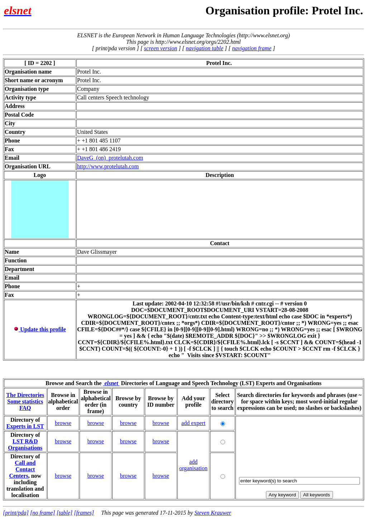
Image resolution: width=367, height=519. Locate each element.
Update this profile (40, 329)
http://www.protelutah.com (108, 166)
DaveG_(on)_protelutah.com (110, 158)
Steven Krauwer (212, 513)
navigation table (204, 48)
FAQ (25, 408)
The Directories (25, 395)
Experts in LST (25, 426)
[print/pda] (16, 513)
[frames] (84, 513)
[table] (64, 513)
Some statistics (25, 401)
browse (63, 423)
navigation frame (251, 48)
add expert (193, 423)
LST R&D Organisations (25, 444)
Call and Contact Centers (22, 469)
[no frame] (42, 513)
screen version (160, 48)
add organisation (193, 465)
